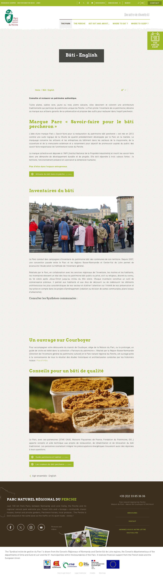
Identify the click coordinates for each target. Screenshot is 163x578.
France (97, 564)
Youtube (92, 3)
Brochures (100, 3)
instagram (31, 527)
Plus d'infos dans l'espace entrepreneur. (48, 166)
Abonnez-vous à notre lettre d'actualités (132, 531)
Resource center (8, 3)
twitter (20, 527)
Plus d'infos (42, 360)
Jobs (38, 3)
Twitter (84, 3)
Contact (154, 3)
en (142, 3)
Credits (92, 573)
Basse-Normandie (56, 564)
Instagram (88, 3)
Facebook (79, 3)
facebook (10, 527)
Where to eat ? (120, 24)
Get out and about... (99, 24)
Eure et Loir (84, 564)
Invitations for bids (26, 3)
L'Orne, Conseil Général (70, 564)
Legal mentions (80, 573)
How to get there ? (64, 573)
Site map (102, 573)
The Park (65, 24)
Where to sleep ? (139, 24)
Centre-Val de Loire (47, 564)
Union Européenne (112, 564)
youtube (41, 527)
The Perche (79, 24)
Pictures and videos (58, 528)
